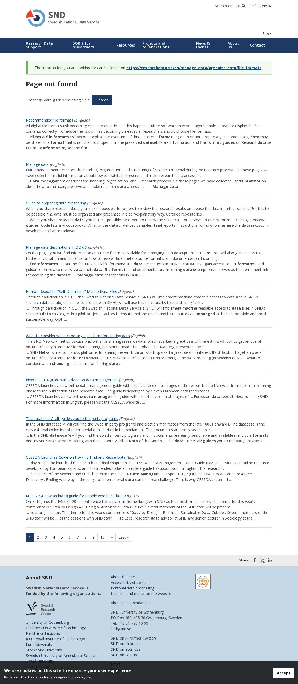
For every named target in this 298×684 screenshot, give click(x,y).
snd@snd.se (121, 628)
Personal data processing (132, 588)
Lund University (39, 644)
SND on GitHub (124, 654)
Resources (125, 45)
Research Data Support (39, 45)
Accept (283, 673)
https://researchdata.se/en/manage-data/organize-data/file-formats (193, 67)
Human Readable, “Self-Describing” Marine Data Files (71, 291)
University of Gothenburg (47, 622)
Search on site (228, 5)
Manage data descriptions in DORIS (56, 247)
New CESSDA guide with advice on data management (72, 379)
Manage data (37, 164)
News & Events (203, 45)
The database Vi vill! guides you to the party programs (72, 418)
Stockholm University (44, 649)
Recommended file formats (49, 120)
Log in (267, 33)
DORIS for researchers (83, 45)
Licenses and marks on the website (141, 593)
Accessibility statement (130, 582)
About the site (123, 576)
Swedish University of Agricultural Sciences (62, 655)
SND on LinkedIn (125, 643)
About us (233, 45)
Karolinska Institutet (43, 633)
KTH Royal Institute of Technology (55, 638)
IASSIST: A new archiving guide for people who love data (74, 495)
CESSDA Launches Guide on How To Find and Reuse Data (76, 457)
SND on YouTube (126, 649)
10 (104, 537)
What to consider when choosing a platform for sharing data (78, 335)
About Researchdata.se (130, 602)
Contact (257, 45)
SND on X (119, 638)
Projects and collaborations (155, 45)
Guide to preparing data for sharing (56, 202)
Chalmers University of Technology (56, 627)
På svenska (262, 5)
